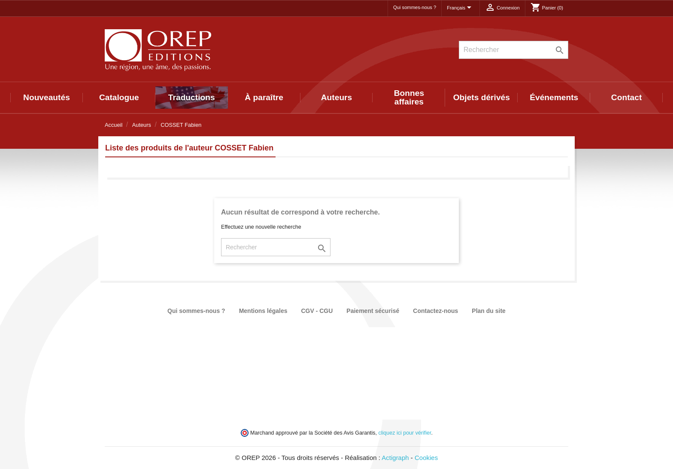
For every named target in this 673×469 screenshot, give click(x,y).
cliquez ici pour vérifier (405, 433)
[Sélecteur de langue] (460, 8)
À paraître (264, 97)
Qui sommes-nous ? (414, 7)
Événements (554, 97)
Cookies (426, 457)
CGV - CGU (317, 310)
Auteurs (336, 97)
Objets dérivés (481, 97)
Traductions (191, 97)
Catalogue (119, 97)
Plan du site (489, 310)
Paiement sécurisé (372, 310)
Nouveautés (46, 97)
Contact (626, 97)
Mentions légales (263, 310)
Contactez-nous (435, 310)
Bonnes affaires (409, 97)
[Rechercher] (513, 50)
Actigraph (395, 457)
